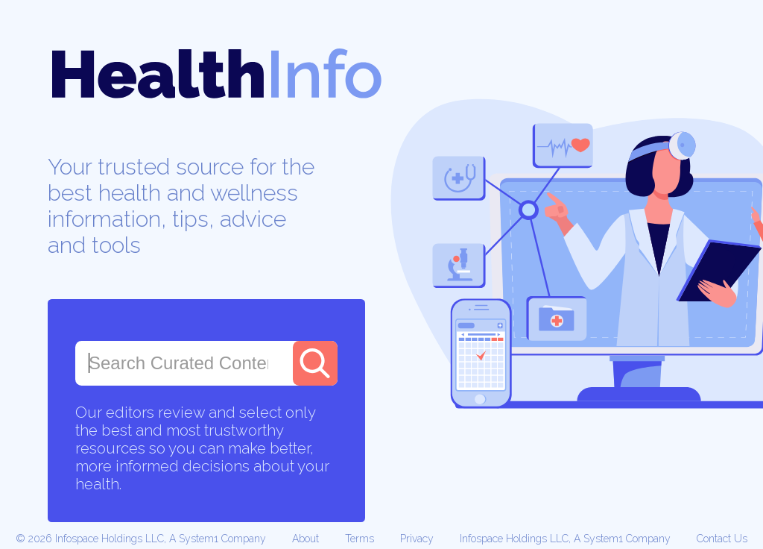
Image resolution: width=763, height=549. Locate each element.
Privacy (417, 539)
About (305, 539)
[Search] (315, 363)
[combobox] (178, 363)
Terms (359, 539)
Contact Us (722, 539)
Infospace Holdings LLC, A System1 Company (565, 539)
